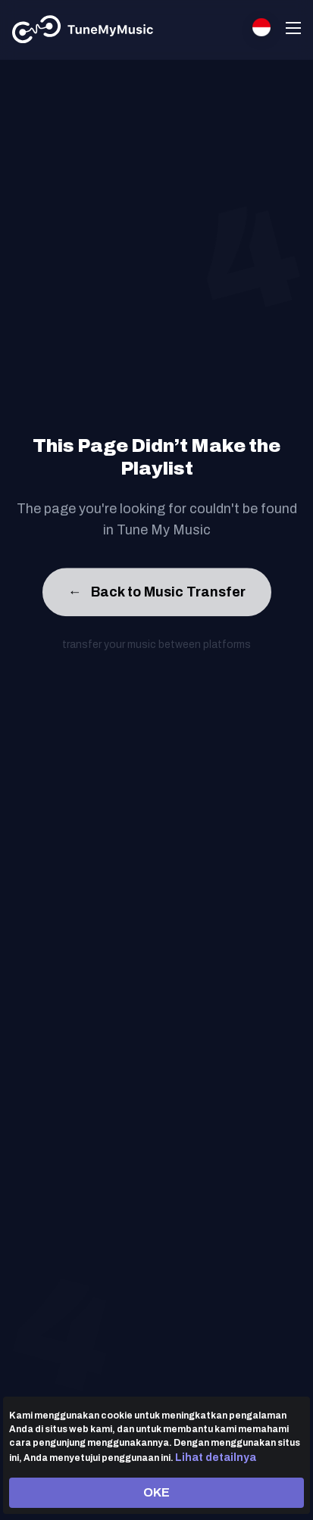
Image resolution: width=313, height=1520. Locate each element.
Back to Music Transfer (157, 594)
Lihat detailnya (215, 1457)
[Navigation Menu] (293, 30)
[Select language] (261, 27)
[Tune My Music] (83, 29)
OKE (156, 1492)
